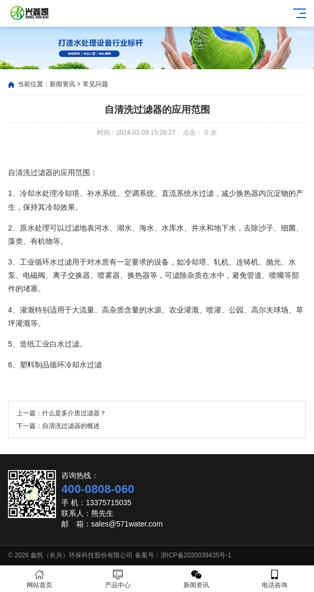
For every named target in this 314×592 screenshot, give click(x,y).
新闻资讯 (62, 84)
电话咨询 (275, 579)
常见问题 (95, 84)
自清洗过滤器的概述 (71, 426)
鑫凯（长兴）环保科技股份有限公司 (81, 555)
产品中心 (117, 579)
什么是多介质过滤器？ (74, 413)
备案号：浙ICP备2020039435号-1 (183, 555)
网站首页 (39, 579)
